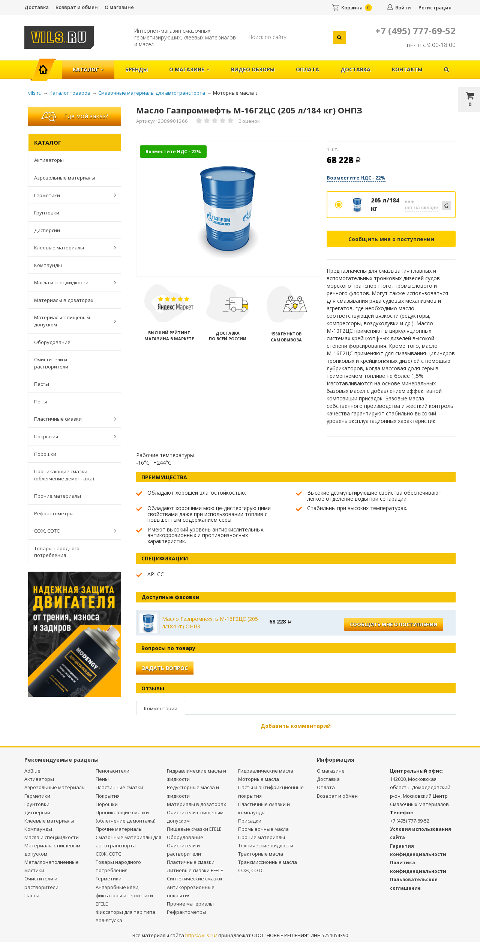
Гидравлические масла (265, 770)
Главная (46, 65)
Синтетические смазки (194, 878)
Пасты (41, 383)
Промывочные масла (263, 829)
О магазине (119, 7)
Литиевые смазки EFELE (195, 870)
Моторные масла (258, 779)
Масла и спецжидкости (71, 282)
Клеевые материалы (71, 247)
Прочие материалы (57, 495)
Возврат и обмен (77, 7)
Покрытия (71, 436)
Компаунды (48, 265)
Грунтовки (46, 212)
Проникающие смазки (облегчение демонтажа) (64, 475)
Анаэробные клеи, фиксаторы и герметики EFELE (124, 895)
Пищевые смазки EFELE (194, 829)
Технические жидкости (265, 845)
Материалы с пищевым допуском (71, 321)
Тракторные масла (260, 853)
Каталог (88, 69)
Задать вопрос (165, 668)
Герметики (71, 195)
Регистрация (435, 7)
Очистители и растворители (51, 363)
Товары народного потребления (57, 552)
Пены (40, 401)
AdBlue (32, 770)
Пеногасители (112, 770)
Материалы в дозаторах (63, 300)
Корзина (352, 7)
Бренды (136, 69)
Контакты (407, 69)
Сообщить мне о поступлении (391, 239)
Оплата (307, 69)
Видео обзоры (252, 69)
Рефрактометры (54, 513)
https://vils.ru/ (201, 935)
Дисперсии (47, 230)
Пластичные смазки (71, 419)
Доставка (36, 7)
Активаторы (49, 160)
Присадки (249, 820)
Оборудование (52, 342)
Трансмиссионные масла (267, 862)
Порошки (45, 454)
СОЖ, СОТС (71, 530)
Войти (403, 7)
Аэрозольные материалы (64, 177)
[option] (227, 209)
